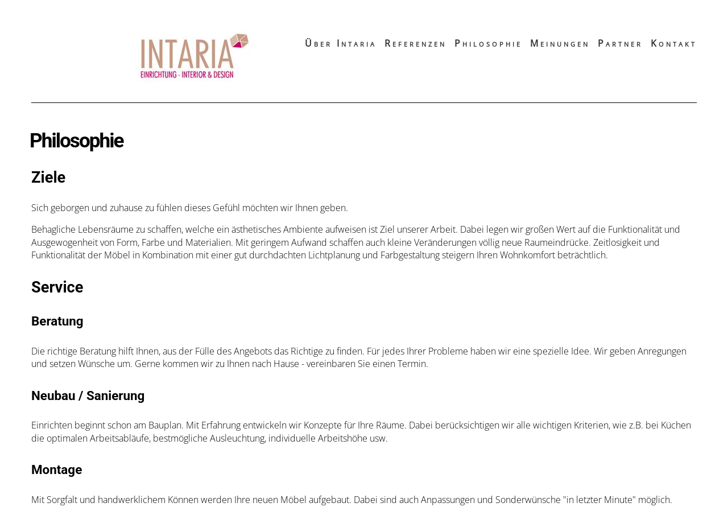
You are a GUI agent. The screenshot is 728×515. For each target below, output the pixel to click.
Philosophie (488, 43)
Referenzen (415, 43)
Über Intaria (341, 43)
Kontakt (674, 43)
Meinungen (560, 43)
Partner (620, 43)
